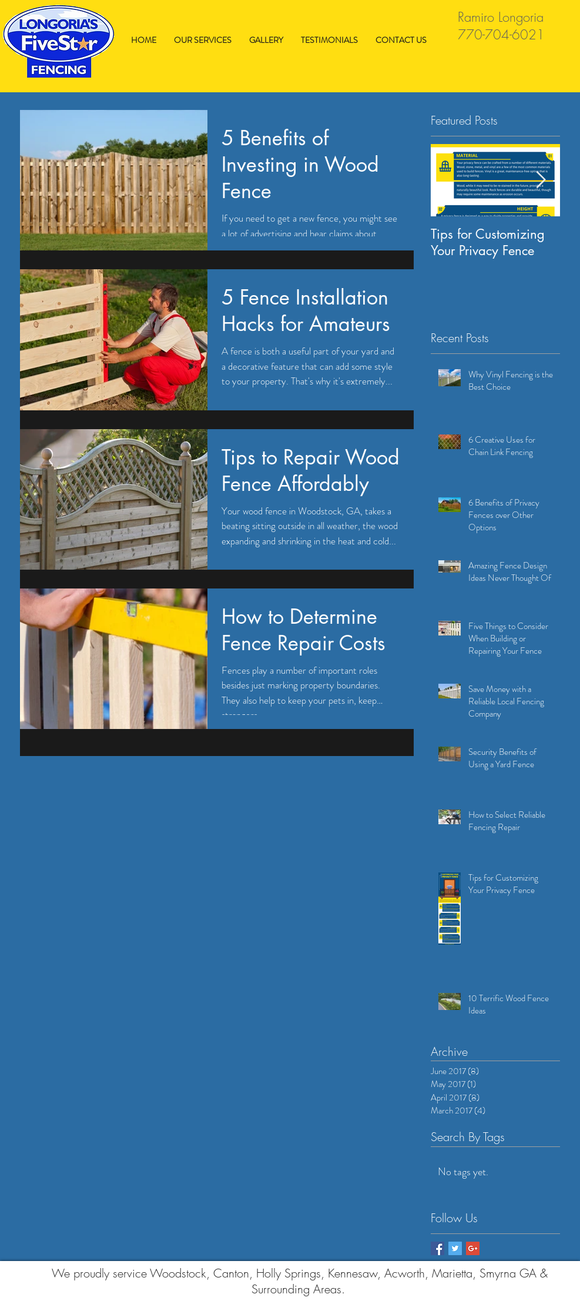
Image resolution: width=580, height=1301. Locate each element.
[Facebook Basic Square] (437, 1248)
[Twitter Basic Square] (455, 1248)
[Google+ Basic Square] (473, 1248)
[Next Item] (541, 180)
